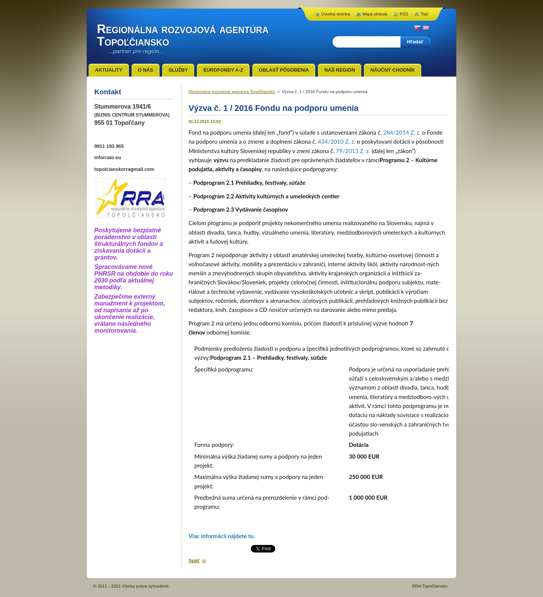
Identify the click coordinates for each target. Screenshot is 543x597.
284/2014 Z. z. (401, 132)
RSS (404, 14)
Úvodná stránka (335, 14)
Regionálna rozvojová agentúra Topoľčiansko (232, 91)
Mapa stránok (374, 14)
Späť (194, 560)
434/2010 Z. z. (336, 141)
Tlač (424, 14)
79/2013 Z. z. (353, 150)
